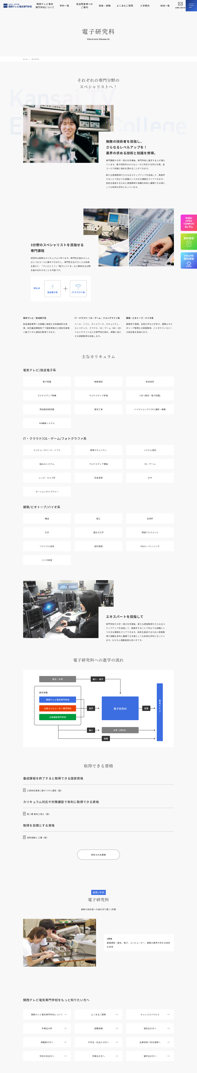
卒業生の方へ (105, 1056)
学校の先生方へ (53, 1056)
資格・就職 (105, 5)
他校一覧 (165, 5)
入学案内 (145, 5)
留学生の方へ (156, 1056)
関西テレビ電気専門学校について (45, 5)
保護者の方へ (53, 1042)
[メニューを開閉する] (191, 5)
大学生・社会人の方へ (103, 1042)
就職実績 (106, 1028)
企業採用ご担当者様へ (154, 1042)
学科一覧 (64, 5)
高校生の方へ (156, 1028)
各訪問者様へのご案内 (84, 5)
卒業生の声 (54, 1028)
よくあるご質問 (125, 5)
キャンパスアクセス (155, 1014)
